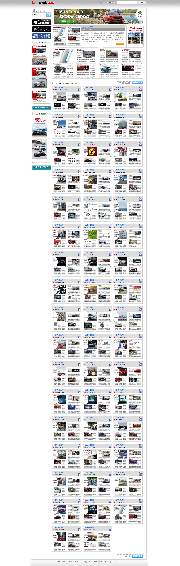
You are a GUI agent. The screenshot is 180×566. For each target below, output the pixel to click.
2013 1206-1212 (88, 29)
